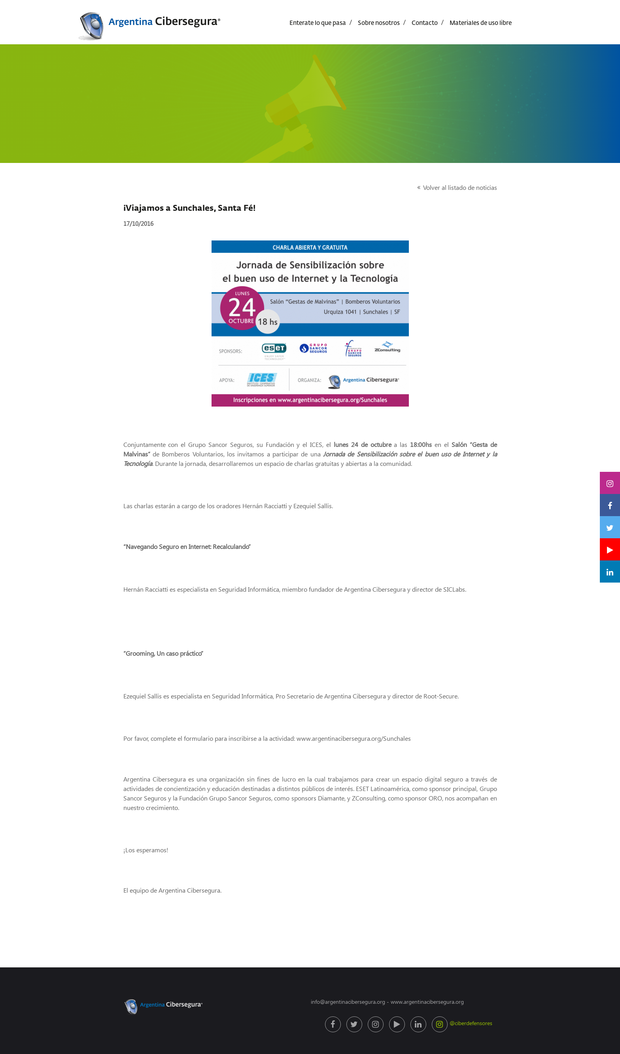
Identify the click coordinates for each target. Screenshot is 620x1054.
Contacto (425, 23)
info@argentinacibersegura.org (348, 1001)
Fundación (280, 444)
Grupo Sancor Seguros (220, 444)
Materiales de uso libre (481, 23)
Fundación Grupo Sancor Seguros (225, 798)
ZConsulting (368, 798)
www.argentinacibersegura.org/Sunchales (354, 738)
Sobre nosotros (379, 23)
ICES (316, 444)
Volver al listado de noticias (460, 187)
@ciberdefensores (441, 1024)
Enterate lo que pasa (317, 23)
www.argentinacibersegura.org (427, 1001)
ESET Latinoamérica (382, 788)
